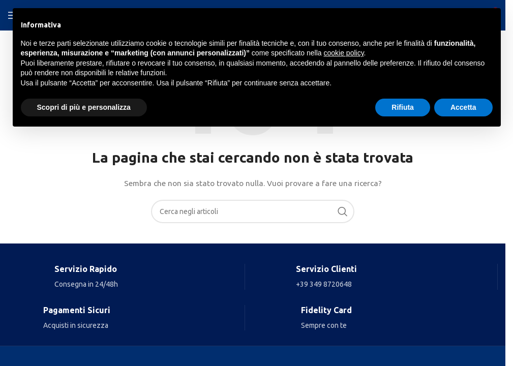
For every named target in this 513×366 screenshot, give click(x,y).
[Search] (252, 211)
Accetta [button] (463, 107)
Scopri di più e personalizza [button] (84, 107)
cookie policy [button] (343, 53)
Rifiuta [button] (402, 107)
